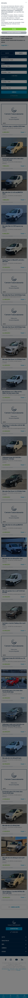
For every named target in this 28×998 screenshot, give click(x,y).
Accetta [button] (14, 29)
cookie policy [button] (4, 13)
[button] (26, 2)
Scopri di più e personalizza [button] (14, 32)
